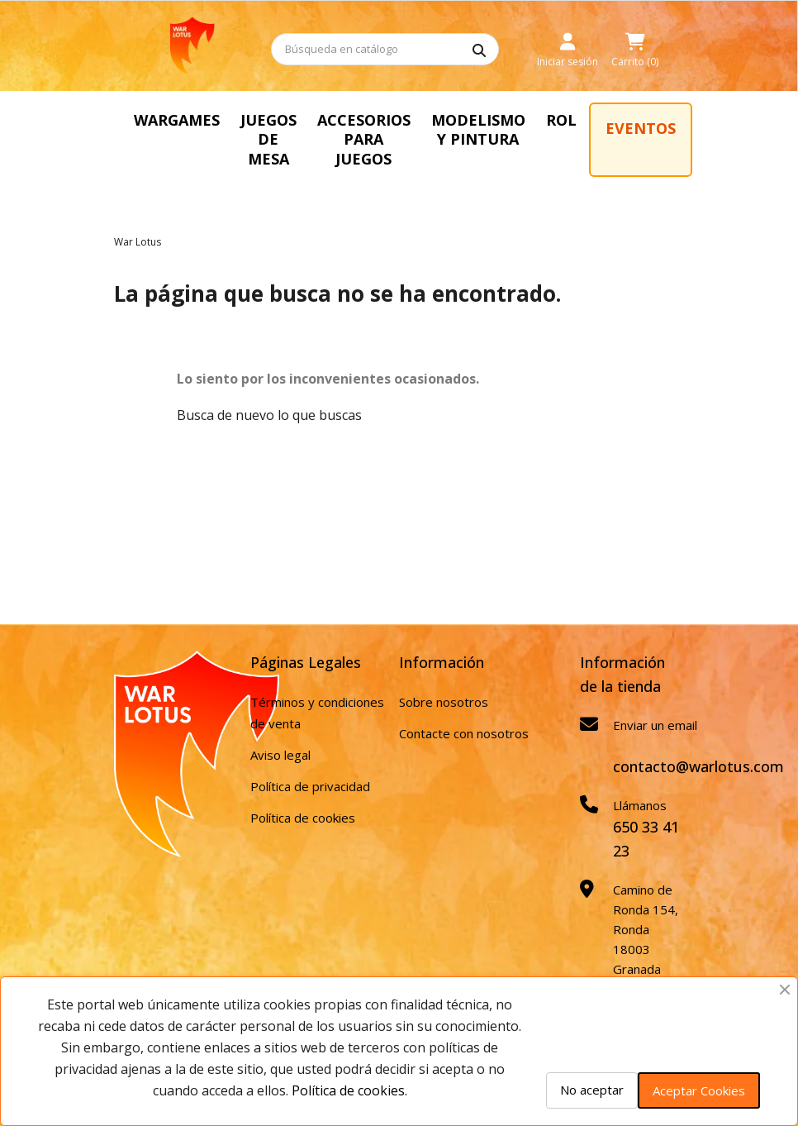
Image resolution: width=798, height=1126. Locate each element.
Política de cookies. (349, 1090)
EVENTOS (641, 128)
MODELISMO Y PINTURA (478, 129)
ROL (561, 120)
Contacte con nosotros (464, 733)
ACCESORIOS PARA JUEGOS (364, 139)
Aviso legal (280, 755)
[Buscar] (385, 49)
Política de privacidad (310, 786)
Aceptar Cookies (699, 1090)
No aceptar (592, 1089)
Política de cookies (302, 817)
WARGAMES (177, 120)
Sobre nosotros (443, 702)
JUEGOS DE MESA (268, 139)
